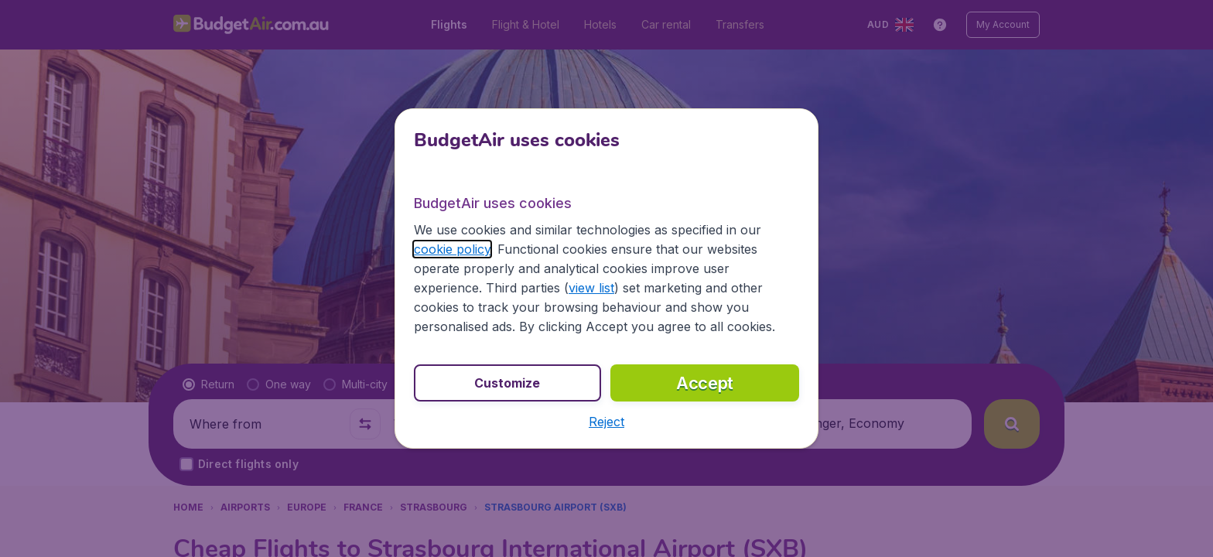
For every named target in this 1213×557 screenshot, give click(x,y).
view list (591, 288)
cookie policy (452, 249)
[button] (606, 421)
